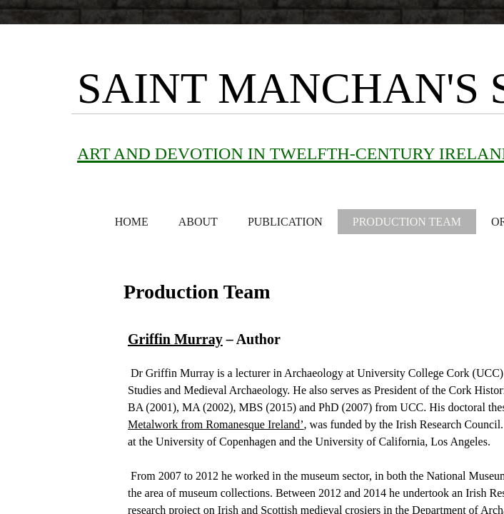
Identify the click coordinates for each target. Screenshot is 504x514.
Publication (285, 222)
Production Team (407, 222)
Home (131, 222)
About (198, 222)
